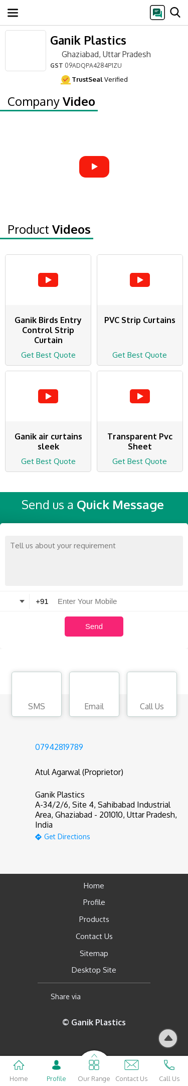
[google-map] (106, 835)
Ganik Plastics (88, 40)
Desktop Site (94, 970)
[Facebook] (96, 996)
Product (49, 229)
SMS (37, 695)
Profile (94, 902)
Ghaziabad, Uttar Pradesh (100, 54)
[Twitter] (139, 996)
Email (94, 695)
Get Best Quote (48, 355)
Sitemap (94, 953)
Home (94, 885)
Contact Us (94, 936)
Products (94, 919)
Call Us (152, 695)
